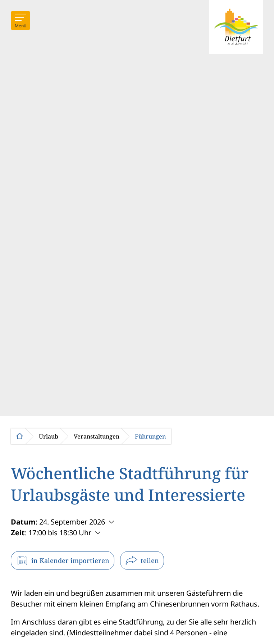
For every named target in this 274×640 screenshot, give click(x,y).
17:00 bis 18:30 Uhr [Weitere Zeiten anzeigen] (59, 532)
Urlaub (48, 436)
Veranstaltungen (96, 436)
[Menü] (20, 20)
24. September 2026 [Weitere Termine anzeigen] (72, 522)
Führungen (150, 436)
